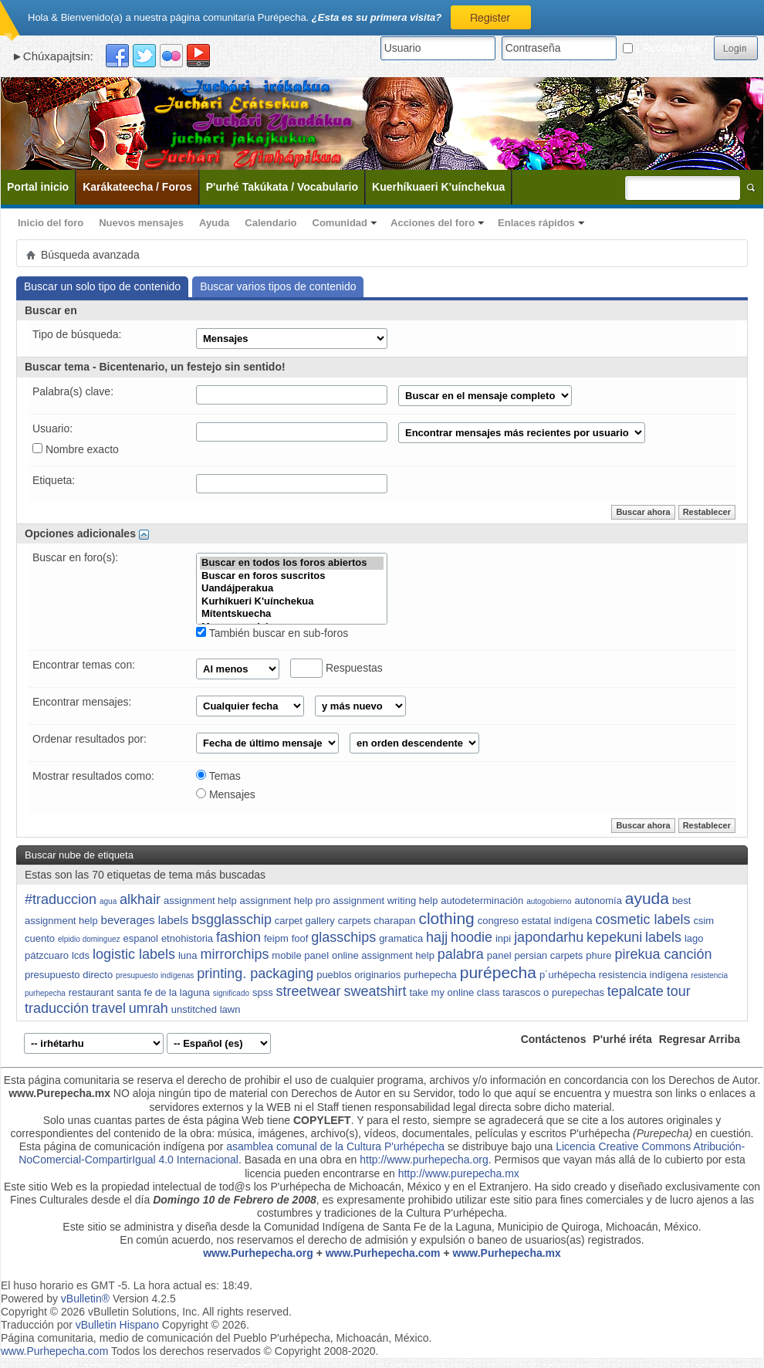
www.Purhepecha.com (383, 1253)
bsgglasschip (231, 919)
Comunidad (340, 223)
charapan (394, 920)
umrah (148, 1008)
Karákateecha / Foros (137, 187)
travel (109, 1008)
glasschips (343, 937)
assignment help (200, 900)
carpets (354, 920)
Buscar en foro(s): (75, 557)
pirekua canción (663, 954)
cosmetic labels (642, 919)
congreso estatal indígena (535, 920)
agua (108, 901)
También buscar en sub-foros (272, 633)
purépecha (498, 972)
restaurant (91, 992)
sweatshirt (374, 991)
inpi (503, 938)
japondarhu (548, 937)
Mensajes (225, 794)
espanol (140, 938)
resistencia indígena (643, 974)
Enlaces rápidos (536, 223)
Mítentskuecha (292, 614)
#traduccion (60, 899)
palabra (461, 954)
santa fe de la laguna (163, 992)
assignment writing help (385, 900)
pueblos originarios (358, 974)
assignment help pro (285, 900)
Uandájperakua (292, 588)
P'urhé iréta (622, 1039)
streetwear (308, 991)
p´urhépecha (567, 974)
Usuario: (52, 428)
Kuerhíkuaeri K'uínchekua (438, 187)
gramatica (401, 938)
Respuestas (336, 668)
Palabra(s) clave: (72, 391)
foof (300, 938)
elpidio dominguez (89, 939)
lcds (81, 955)
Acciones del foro (432, 223)
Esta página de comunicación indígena (112, 1146)
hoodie (471, 937)
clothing (446, 918)
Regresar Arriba (699, 1039)
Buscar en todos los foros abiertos (292, 563)
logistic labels (134, 954)
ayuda (647, 898)
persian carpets (548, 955)
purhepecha (430, 974)
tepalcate (635, 991)
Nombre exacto (75, 449)
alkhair (140, 899)
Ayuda (214, 223)
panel (499, 955)
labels (663, 937)
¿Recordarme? (665, 48)
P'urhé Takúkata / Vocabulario (282, 187)
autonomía (597, 900)
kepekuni (614, 937)
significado (231, 993)
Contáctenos (554, 1039)
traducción (57, 1008)
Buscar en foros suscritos (292, 576)
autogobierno (548, 901)
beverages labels (144, 919)
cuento (40, 938)
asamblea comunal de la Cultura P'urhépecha (335, 1146)
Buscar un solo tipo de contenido (102, 286)
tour (679, 991)
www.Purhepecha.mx (507, 1253)
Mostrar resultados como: (93, 776)
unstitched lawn (206, 1009)
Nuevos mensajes (141, 223)
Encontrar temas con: (83, 665)
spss (262, 992)
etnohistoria (187, 938)
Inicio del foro (50, 223)
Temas (218, 776)
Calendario (270, 223)
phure (598, 955)
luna (188, 955)
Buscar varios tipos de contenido (278, 286)
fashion (238, 937)
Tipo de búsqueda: (76, 334)
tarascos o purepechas (553, 992)
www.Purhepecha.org (258, 1253)
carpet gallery (305, 920)
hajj (437, 937)
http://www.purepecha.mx (458, 1173)
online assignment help (383, 955)
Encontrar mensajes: (81, 702)
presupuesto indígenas (155, 975)
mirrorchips (234, 954)
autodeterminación (482, 900)
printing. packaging (255, 973)
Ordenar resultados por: (89, 739)
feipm (276, 938)
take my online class (454, 992)
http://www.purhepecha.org (424, 1159)
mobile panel (300, 955)
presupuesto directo (69, 974)
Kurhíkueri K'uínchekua (292, 601)
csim (703, 920)
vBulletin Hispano (117, 1325)
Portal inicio (38, 187)
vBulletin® (85, 1298)
